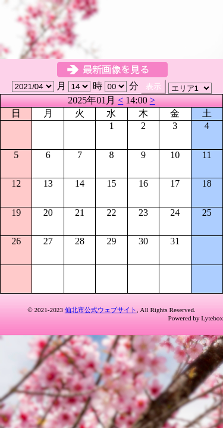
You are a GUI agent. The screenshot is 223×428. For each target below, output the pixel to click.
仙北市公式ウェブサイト (101, 309)
